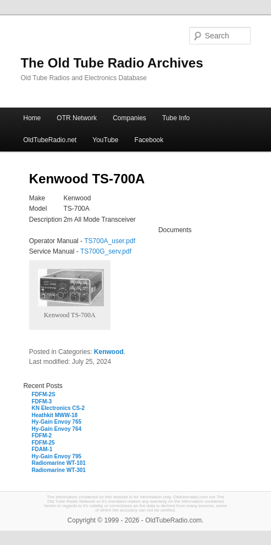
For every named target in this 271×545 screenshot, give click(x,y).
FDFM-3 (41, 401)
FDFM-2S (43, 394)
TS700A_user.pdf (109, 241)
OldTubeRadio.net (49, 140)
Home (32, 118)
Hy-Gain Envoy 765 (56, 422)
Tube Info (176, 118)
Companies (129, 118)
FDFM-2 (41, 435)
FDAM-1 (41, 449)
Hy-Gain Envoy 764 (56, 429)
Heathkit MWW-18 (54, 415)
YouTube (105, 140)
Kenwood (109, 352)
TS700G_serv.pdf (105, 251)
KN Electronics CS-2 (58, 408)
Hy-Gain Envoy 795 (56, 456)
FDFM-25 (42, 443)
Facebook (149, 140)
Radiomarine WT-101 (58, 463)
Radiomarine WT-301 (58, 470)
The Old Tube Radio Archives (111, 62)
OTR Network (77, 118)
